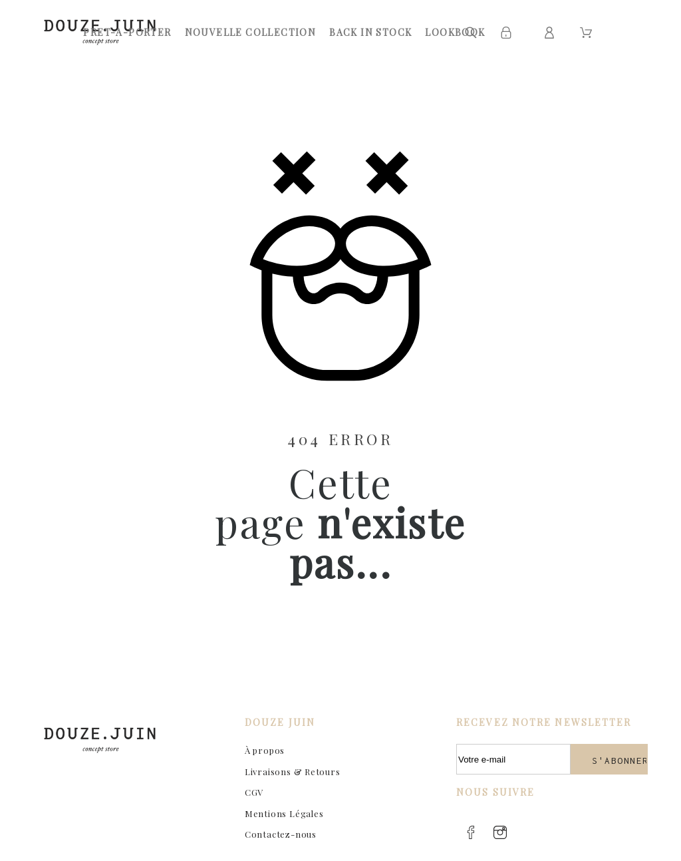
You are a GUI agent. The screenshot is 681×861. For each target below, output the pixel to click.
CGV (254, 792)
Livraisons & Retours (292, 771)
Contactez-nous (281, 834)
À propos (265, 750)
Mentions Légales (284, 813)
